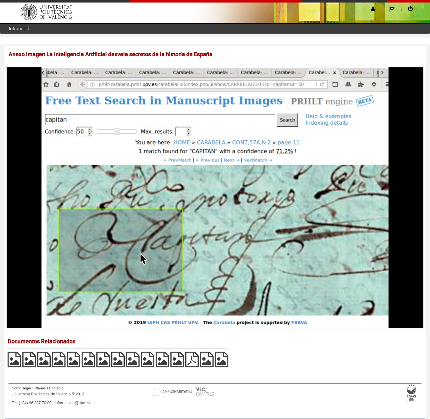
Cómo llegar (22, 388)
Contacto (56, 388)
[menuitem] (16, 28)
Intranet (17, 28)
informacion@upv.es (72, 403)
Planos (40, 388)
